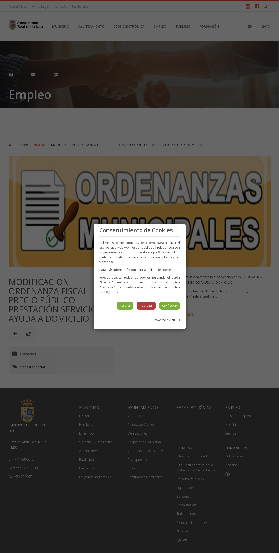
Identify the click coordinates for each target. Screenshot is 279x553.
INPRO (175, 320)
